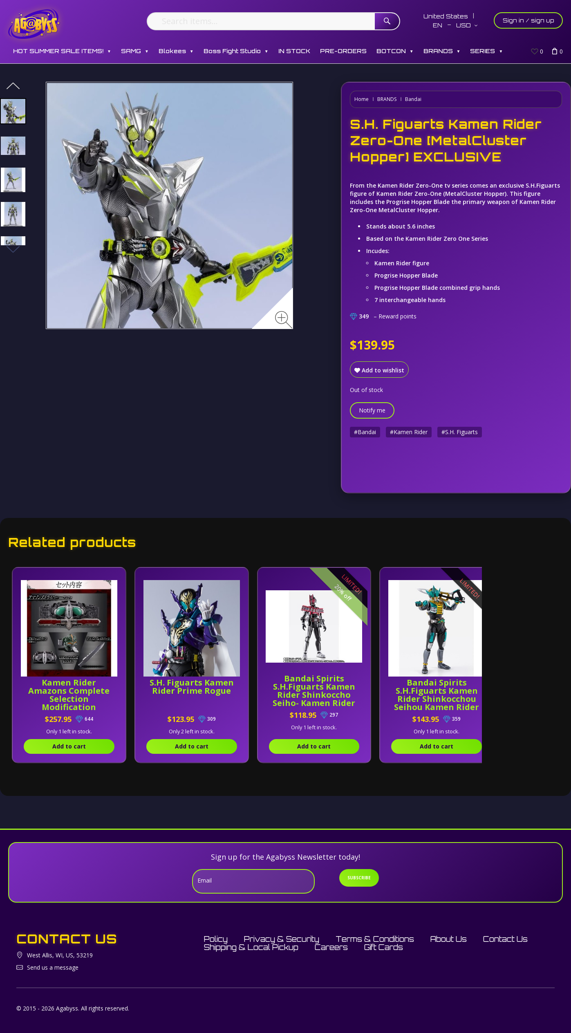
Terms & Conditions (375, 939)
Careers (331, 947)
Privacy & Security (281, 939)
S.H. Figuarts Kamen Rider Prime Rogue (192, 690)
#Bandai (365, 432)
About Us (448, 939)
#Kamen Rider (409, 432)
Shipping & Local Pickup (251, 947)
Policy (216, 939)
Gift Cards (383, 947)
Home (361, 99)
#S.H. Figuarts (459, 432)
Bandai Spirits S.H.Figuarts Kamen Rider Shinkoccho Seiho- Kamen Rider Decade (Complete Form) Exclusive (314, 703)
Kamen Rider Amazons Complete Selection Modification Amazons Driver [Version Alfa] (69, 703)
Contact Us (505, 939)
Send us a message (52, 967)
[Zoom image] (284, 320)
